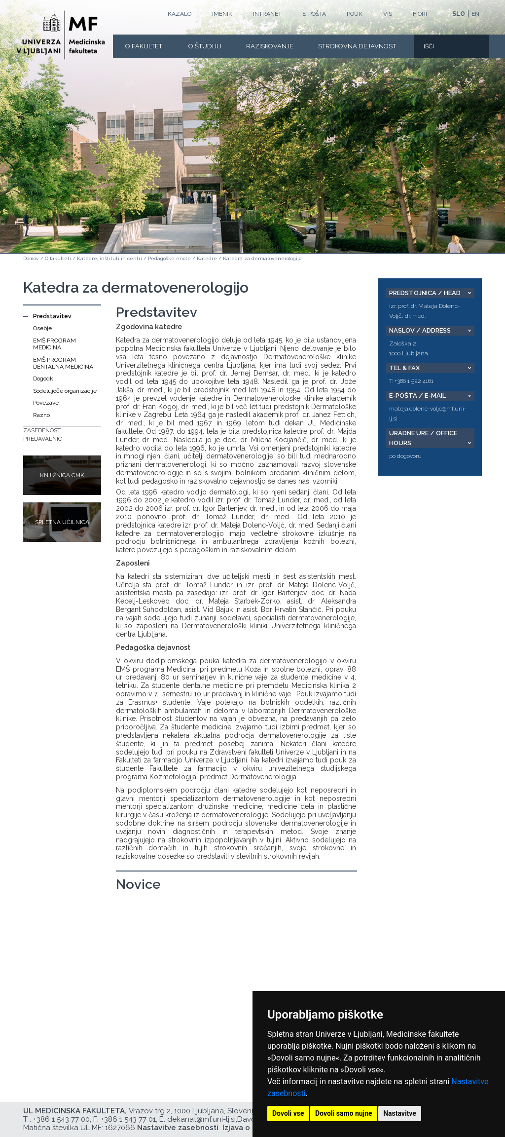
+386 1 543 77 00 (61, 1119)
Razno (41, 415)
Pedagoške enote (169, 258)
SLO (458, 13)
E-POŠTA (314, 13)
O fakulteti (144, 46)
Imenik (222, 13)
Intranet (267, 13)
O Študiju (204, 46)
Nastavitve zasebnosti (177, 1127)
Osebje (42, 328)
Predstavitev (52, 316)
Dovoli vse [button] (288, 1113)
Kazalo (179, 13)
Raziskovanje (269, 46)
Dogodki (44, 378)
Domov (30, 258)
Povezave (46, 402)
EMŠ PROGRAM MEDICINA (54, 344)
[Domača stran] (61, 35)
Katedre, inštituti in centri (109, 258)
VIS (387, 13)
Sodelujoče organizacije (65, 390)
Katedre (207, 258)
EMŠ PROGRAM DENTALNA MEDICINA (63, 363)
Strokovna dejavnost (357, 46)
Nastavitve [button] (399, 1113)
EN (475, 13)
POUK (354, 13)
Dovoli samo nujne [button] (343, 1113)
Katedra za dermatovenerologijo (262, 258)
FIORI (420, 13)
